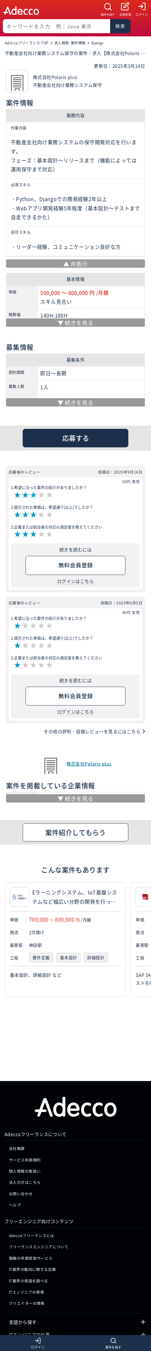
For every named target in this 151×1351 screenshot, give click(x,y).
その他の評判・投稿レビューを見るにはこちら (92, 731)
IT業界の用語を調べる (28, 1242)
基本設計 (68, 958)
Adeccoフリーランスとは (31, 1197)
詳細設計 (95, 958)
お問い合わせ (21, 1155)
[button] (144, 939)
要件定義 (41, 958)
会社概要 (17, 1110)
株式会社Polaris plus (89, 763)
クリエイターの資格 (27, 1265)
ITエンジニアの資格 (26, 1254)
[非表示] (75, 263)
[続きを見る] (75, 322)
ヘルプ (15, 1166)
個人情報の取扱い (25, 1133)
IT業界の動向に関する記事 (32, 1231)
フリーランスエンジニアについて (38, 1208)
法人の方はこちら (25, 1144)
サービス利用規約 (25, 1121)
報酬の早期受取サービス (31, 1219)
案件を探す (108, 14)
